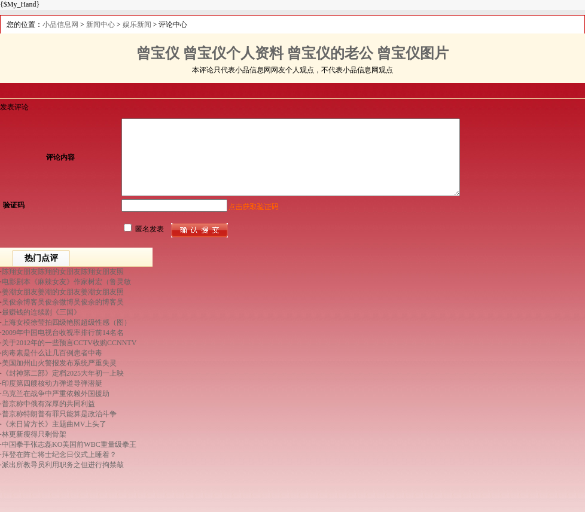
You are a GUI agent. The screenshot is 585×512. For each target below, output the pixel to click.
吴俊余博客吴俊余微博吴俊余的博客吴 (63, 302)
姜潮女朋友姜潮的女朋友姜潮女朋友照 (63, 292)
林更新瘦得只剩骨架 (34, 434)
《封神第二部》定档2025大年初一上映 (63, 373)
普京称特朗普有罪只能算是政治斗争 (59, 414)
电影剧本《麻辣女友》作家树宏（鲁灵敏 (66, 282)
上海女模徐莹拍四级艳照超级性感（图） (66, 322)
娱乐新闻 (137, 24)
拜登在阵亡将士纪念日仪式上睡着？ (59, 454)
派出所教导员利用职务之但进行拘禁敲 (63, 465)
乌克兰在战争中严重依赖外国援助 (55, 393)
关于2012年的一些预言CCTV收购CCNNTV (69, 343)
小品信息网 (60, 24)
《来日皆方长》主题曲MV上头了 (54, 424)
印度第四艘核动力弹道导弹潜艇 (52, 383)
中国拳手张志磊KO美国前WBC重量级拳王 (69, 444)
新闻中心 (100, 24)
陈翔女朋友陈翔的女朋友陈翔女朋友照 (63, 271)
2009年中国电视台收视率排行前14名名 (63, 332)
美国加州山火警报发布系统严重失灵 (59, 363)
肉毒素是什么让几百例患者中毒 (52, 353)
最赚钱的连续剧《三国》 (41, 312)
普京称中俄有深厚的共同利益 (48, 404)
